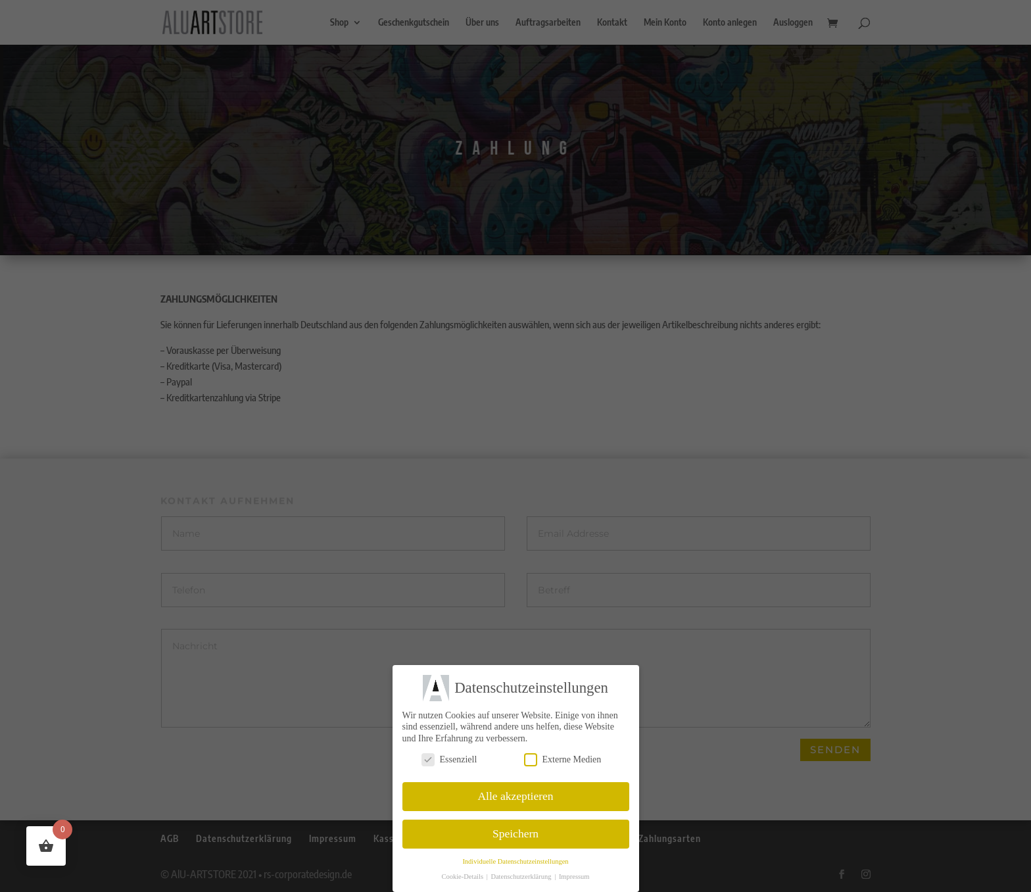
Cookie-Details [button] (463, 876)
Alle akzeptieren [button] (515, 796)
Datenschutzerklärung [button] (522, 876)
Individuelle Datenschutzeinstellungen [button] (515, 861)
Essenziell (449, 759)
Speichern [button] (515, 833)
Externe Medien (563, 759)
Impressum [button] (574, 876)
